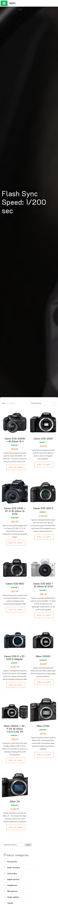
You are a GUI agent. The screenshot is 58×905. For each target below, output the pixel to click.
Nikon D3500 (43, 656)
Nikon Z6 (15, 801)
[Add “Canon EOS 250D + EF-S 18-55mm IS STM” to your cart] (15, 542)
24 (10, 403)
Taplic (12, 3)
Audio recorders (13, 868)
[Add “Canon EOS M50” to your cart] (15, 609)
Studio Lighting (13, 897)
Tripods (10, 903)
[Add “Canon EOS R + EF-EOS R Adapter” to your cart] (15, 685)
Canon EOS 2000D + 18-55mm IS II (14, 440)
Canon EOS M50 (15, 583)
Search (28, 845)
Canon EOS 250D (43, 438)
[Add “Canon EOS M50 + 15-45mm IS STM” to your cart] (44, 615)
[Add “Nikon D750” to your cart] (44, 754)
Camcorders (12, 873)
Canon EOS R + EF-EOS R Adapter (15, 658)
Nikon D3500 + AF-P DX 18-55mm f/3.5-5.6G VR (15, 728)
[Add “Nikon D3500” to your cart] (44, 682)
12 (7, 403)
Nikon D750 (43, 725)
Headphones (12, 885)
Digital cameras (13, 879)
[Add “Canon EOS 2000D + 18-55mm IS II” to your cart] (15, 467)
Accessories (12, 862)
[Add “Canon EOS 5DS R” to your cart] (44, 537)
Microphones (12, 891)
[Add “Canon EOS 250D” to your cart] (44, 464)
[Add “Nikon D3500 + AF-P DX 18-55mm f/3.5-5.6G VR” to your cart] (15, 760)
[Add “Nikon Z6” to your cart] (15, 827)
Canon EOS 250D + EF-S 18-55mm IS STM (15, 511)
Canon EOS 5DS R (43, 508)
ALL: (14, 403)
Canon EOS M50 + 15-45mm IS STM (43, 585)
